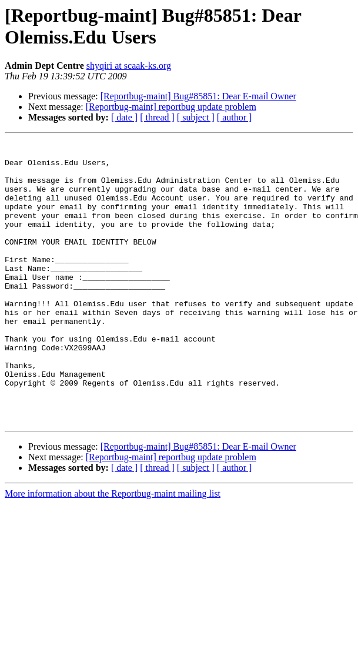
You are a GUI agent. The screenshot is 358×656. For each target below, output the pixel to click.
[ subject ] (196, 117)
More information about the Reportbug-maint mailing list (112, 550)
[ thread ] (157, 117)
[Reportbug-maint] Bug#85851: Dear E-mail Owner (198, 96)
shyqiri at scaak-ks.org (128, 66)
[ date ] (124, 117)
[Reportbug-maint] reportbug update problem (171, 107)
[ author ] (234, 117)
